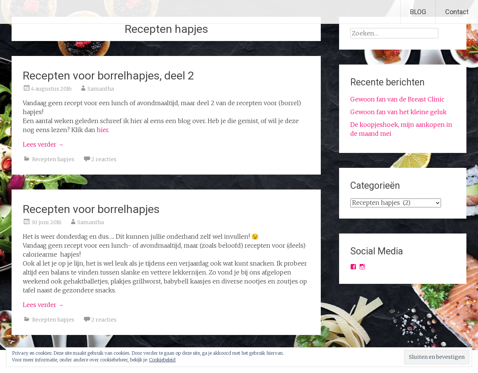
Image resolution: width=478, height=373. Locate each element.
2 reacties (104, 159)
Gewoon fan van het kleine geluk (398, 112)
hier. (103, 130)
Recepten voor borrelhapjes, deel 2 (108, 75)
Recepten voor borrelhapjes (91, 209)
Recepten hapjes (53, 159)
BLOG (418, 12)
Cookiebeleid (162, 360)
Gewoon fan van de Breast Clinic (397, 99)
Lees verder (43, 144)
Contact (457, 12)
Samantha (100, 88)
